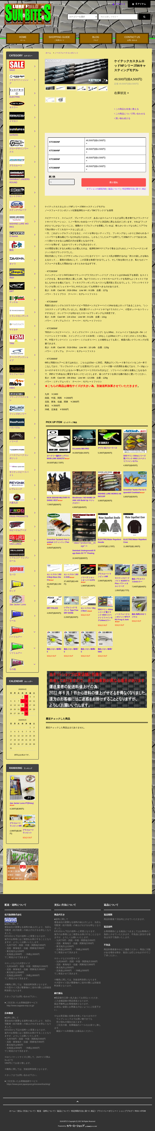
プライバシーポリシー (107, 1111)
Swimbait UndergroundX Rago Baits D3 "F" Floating (83, 552)
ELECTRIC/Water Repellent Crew (135, 540)
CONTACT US (132, 39)
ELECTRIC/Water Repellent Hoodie (109, 540)
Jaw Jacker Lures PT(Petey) (22, 804)
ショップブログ (126, 1111)
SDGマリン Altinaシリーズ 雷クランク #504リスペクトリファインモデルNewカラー (105, 615)
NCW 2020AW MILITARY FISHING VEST (58, 499)
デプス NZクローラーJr (107, 448)
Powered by (77, 1126)
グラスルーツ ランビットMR (105, 575)
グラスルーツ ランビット (28, 832)
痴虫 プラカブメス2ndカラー (138, 581)
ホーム (48, 53)
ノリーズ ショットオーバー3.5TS (88, 579)
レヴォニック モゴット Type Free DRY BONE (71, 610)
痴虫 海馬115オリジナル (139, 615)
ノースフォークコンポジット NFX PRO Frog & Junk (122, 617)
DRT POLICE (52, 608)
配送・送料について (46, 1111)
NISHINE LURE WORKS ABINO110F (109, 495)
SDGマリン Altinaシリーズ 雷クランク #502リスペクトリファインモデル (134, 458)
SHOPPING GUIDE (59, 39)
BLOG (95, 39)
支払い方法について (26, 1111)
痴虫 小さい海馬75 (71, 650)
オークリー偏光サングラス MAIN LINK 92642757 (58, 457)
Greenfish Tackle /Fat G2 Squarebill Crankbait (134, 491)
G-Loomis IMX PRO (83, 449)
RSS (137, 1111)
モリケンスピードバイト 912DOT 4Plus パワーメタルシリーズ (122, 582)
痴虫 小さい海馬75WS (105, 650)
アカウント (120, 4)
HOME (22, 39)
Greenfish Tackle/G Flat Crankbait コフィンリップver (58, 541)
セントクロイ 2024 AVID (71, 575)
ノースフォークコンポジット (66, 53)
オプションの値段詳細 (96, 189)
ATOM (143, 1111)
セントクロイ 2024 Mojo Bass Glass (54, 577)
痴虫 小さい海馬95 (54, 650)
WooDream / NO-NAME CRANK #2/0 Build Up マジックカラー (83, 500)
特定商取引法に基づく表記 (134, 189)
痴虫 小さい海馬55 (88, 650)
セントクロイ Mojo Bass (88, 609)
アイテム (138, 4)
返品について (114, 189)
